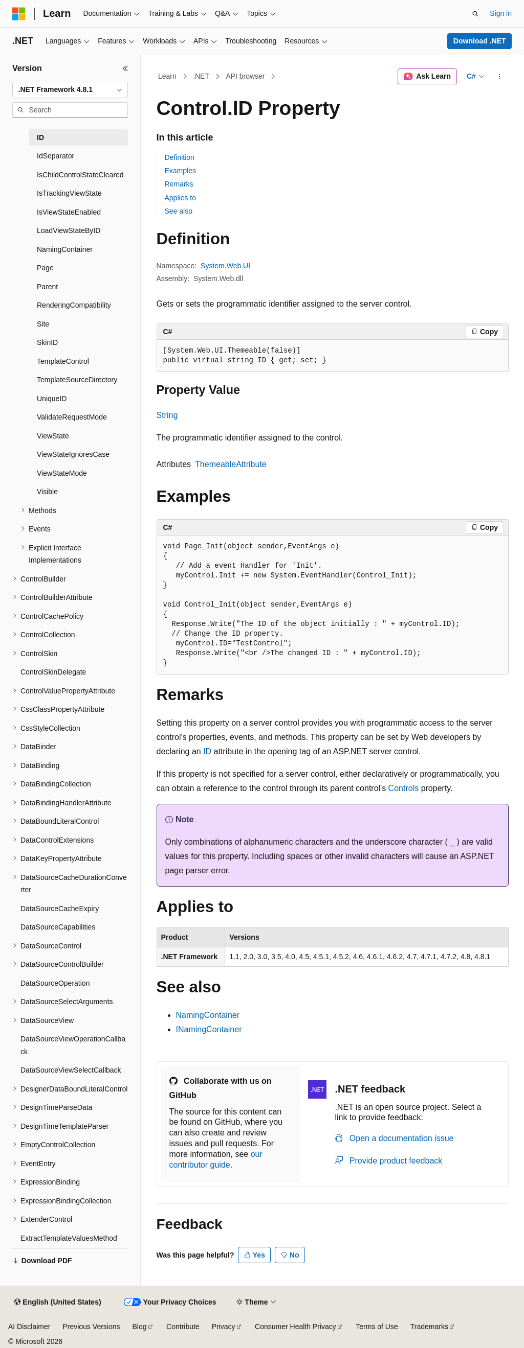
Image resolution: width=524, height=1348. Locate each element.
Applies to (180, 198)
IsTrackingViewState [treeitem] (69, 193)
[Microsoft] (19, 13)
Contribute (183, 1326)
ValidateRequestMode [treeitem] (72, 417)
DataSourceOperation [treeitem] (55, 983)
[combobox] (70, 90)
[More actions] (499, 76)
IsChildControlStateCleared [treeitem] (80, 175)
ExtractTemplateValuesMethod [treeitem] (68, 1238)
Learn (167, 76)
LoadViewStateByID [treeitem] (68, 230)
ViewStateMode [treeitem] (62, 473)
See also (178, 211)
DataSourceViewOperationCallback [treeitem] (72, 1045)
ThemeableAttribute (231, 464)
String (167, 415)
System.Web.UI (225, 266)
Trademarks (429, 1326)
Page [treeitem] (45, 268)
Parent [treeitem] (47, 287)
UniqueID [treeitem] (52, 398)
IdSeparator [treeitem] (55, 156)
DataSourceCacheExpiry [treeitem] (59, 908)
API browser (245, 76)
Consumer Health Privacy (295, 1326)
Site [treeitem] (43, 324)
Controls (403, 788)
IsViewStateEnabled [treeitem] (69, 212)
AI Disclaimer (29, 1326)
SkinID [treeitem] (47, 342)
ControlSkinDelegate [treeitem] (53, 672)
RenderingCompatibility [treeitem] (74, 305)
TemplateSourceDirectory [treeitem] (77, 380)
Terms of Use (377, 1326)
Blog (140, 1326)
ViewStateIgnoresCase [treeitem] (73, 454)
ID (207, 751)
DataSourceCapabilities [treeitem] (57, 927)
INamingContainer (209, 1029)
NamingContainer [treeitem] (65, 249)
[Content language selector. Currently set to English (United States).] (57, 1302)
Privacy (223, 1326)
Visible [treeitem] (47, 491)
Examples (180, 171)
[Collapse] (125, 68)
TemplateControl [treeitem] (63, 361)
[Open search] (475, 14)
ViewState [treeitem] (53, 436)
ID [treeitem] (40, 137)
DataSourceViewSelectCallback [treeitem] (70, 1070)
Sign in (501, 13)
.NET (201, 76)
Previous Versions (91, 1326)
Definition (179, 157)
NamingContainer (208, 1015)
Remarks (179, 184)
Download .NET (479, 41)
